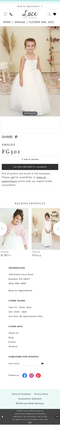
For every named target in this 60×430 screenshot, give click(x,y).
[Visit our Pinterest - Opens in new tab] (38, 381)
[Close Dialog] (3, 422)
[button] (5, 16)
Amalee (20, 24)
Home (7, 24)
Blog (11, 342)
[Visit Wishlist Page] (54, 15)
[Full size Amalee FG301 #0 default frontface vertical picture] (30, 74)
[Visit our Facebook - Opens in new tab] (24, 381)
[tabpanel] (30, 74)
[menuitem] (5, 16)
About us (14, 338)
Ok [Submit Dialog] (57, 422)
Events (12, 347)
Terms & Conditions (21, 400)
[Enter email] (29, 368)
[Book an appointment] (30, 6)
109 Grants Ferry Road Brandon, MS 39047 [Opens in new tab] (21, 281)
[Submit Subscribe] (47, 368)
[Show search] (47, 15)
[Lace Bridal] (30, 16)
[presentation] (14, 233)
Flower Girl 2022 (41, 24)
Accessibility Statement (30, 404)
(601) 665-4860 (17, 288)
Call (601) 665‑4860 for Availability (30, 171)
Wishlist (13, 351)
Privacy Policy (41, 400)
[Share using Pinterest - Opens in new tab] (16, 139)
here (30, 428)
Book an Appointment (20, 295)
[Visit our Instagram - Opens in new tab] (31, 381)
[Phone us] (12, 15)
